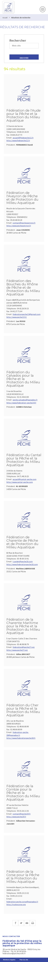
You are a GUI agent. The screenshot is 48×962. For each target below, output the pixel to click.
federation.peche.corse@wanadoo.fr (22, 901)
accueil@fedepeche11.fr (23, 137)
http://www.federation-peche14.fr (21, 402)
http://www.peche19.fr (16, 816)
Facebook (15, 923)
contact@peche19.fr (22, 814)
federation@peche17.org (24, 647)
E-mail (27, 923)
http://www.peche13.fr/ (16, 317)
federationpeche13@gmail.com (26, 314)
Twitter (21, 923)
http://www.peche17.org (17, 650)
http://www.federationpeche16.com (22, 564)
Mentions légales (9, 960)
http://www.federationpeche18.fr (20, 738)
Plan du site (24, 960)
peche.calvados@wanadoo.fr (25, 399)
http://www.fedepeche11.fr (18, 140)
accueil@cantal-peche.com (24, 479)
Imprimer (32, 923)
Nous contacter (11, 936)
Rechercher (17, 40)
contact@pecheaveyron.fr (24, 223)
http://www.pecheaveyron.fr (18, 225)
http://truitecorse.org (16, 904)
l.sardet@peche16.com (23, 561)
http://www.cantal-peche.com (19, 482)
